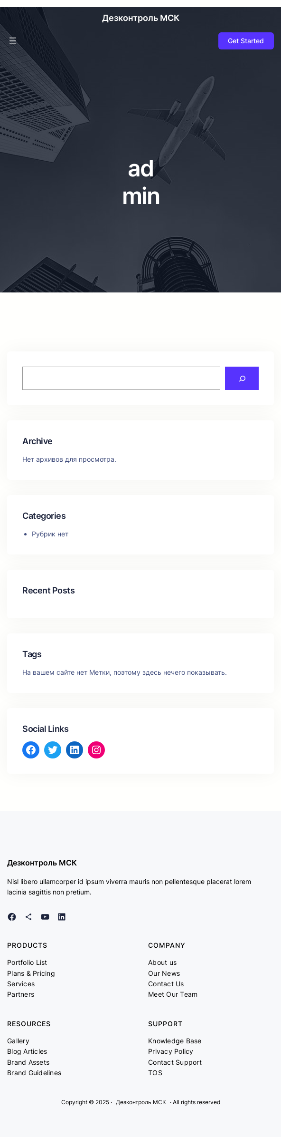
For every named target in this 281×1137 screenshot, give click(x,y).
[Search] (242, 378)
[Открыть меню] (13, 41)
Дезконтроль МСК (140, 18)
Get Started (246, 41)
